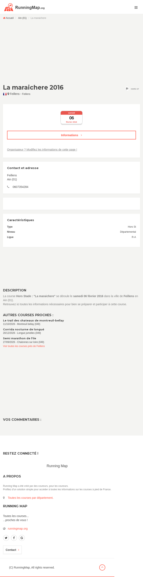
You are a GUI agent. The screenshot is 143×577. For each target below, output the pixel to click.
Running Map (57, 466)
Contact (12, 549)
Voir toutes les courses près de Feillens (24, 346)
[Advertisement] (71, 51)
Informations (71, 135)
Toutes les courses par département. (30, 497)
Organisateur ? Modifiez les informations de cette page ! (42, 149)
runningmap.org (18, 528)
